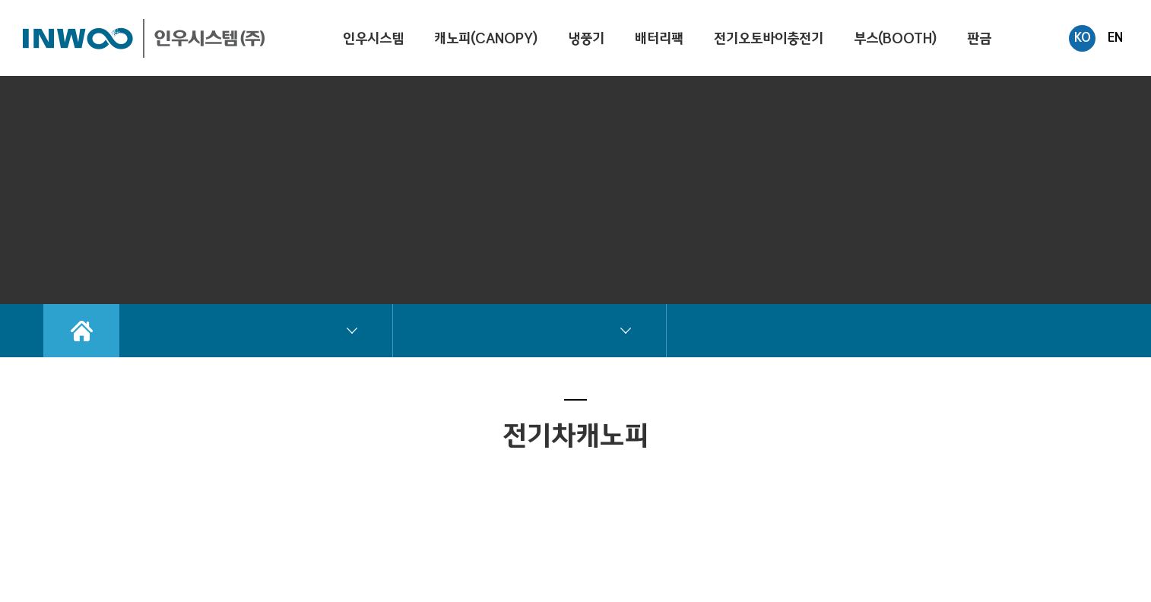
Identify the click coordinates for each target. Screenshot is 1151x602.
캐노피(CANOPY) (485, 38)
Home (81, 330)
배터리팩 (659, 38)
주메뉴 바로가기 (0, 0)
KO (1082, 37)
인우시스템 (373, 38)
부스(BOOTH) (895, 38)
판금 (979, 38)
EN (1115, 37)
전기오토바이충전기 (768, 38)
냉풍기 (586, 38)
